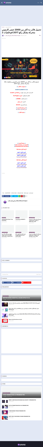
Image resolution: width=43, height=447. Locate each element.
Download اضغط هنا (21, 153)
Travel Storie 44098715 (20, 219)
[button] (1, 3)
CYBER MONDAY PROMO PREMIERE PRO (17, 410)
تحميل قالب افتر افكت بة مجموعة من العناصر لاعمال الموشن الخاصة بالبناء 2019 (35, 220)
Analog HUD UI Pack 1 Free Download (7, 220)
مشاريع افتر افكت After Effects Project (17, 200)
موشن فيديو (31, 192)
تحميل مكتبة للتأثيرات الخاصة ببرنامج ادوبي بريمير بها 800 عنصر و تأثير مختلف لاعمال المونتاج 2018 (24, 309)
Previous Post (5, 274)
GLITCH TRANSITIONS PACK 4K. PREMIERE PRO (19, 405)
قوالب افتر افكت (13, 192)
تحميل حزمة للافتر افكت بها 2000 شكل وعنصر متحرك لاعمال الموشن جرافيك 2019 (7, 235)
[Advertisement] (21, 15)
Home (3, 27)
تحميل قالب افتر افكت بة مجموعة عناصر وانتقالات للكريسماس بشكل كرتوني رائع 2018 (35, 235)
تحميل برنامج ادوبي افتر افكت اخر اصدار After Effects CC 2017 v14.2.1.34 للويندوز (24, 303)
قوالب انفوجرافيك (20, 192)
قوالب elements (8, 27)
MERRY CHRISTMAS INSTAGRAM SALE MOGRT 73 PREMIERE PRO (22, 399)
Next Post (38, 274)
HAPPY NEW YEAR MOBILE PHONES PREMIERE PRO (19, 416)
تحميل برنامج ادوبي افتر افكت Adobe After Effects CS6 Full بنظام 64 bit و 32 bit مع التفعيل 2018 (24, 314)
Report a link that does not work (15, 319)
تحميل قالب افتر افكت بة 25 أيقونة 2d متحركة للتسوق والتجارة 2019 (20, 235)
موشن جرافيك (26, 192)
